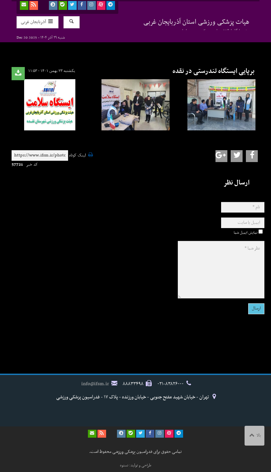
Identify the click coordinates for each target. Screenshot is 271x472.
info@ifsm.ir (95, 384)
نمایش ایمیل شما (245, 232)
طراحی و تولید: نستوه (135, 465)
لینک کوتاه (77, 155)
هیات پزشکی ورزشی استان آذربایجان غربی (196, 23)
